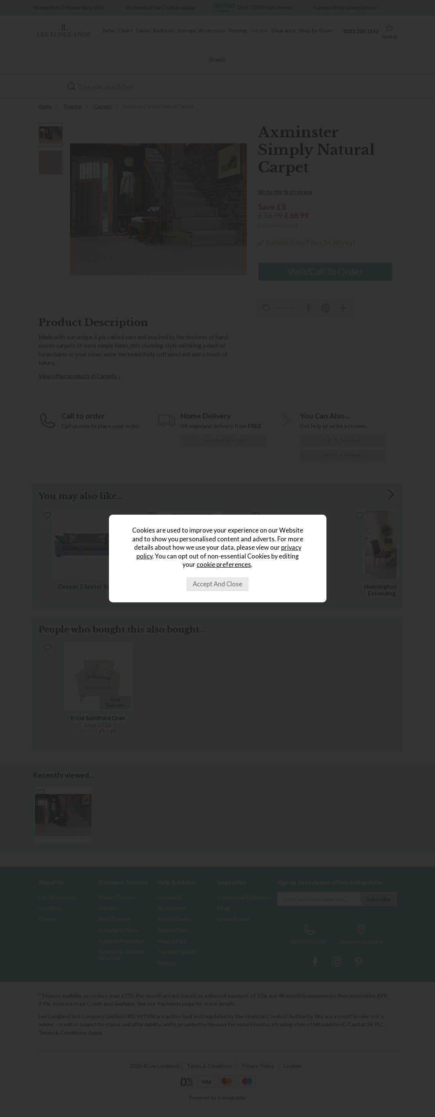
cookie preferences (224, 564)
